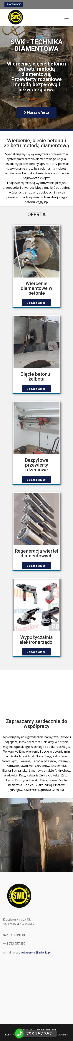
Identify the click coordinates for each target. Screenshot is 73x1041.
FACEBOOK (14, 4)
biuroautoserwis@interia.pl (32, 952)
